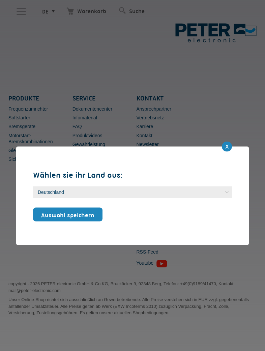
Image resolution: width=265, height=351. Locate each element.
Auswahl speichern (67, 214)
